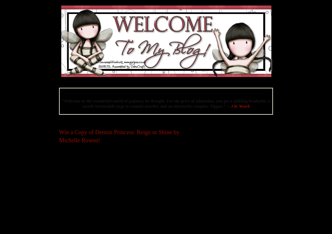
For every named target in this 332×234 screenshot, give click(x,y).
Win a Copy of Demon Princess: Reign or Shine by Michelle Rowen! (119, 136)
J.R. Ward (240, 106)
